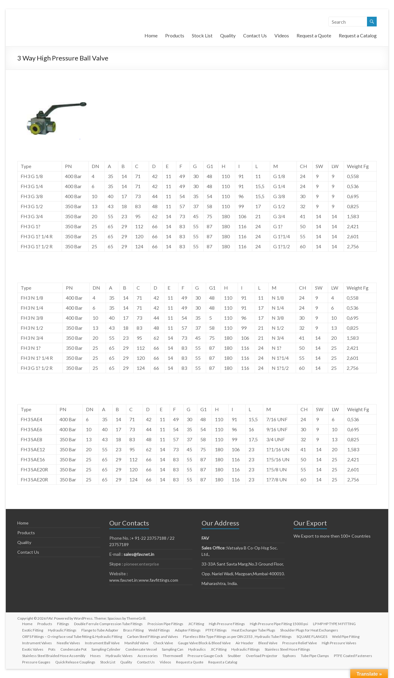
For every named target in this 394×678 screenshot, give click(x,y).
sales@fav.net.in (139, 554)
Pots (52, 649)
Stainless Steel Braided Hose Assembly (53, 655)
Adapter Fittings (188, 630)
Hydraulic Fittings (62, 630)
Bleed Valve (267, 643)
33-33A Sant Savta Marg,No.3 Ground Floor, (243, 563)
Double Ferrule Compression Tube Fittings (108, 623)
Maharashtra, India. (220, 583)
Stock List (202, 35)
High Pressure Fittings (227, 623)
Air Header (244, 643)
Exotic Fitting (32, 630)
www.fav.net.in (123, 580)
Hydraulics (197, 649)
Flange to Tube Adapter (99, 630)
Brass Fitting (133, 630)
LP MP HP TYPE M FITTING (334, 623)
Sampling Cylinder (106, 649)
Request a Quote (314, 35)
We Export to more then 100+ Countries (332, 536)
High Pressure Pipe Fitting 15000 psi (279, 623)
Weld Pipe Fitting (345, 636)
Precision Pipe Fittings (165, 623)
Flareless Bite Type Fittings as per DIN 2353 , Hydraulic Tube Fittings (237, 636)
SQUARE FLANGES (312, 636)
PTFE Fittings (216, 630)
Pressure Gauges (36, 662)
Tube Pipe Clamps (315, 655)
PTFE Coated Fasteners (353, 655)
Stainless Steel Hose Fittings (287, 649)
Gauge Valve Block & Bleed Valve (204, 643)
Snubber (234, 655)
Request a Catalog (358, 35)
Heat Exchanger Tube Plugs (253, 630)
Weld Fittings (159, 630)
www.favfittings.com (158, 580)
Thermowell (173, 655)
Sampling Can (172, 649)
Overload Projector (261, 655)
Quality (228, 35)
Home (151, 35)
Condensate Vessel (141, 649)
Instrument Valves (37, 643)
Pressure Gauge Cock (205, 655)
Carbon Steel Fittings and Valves (152, 636)
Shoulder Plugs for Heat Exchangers (309, 630)
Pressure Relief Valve (299, 643)
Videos (281, 35)
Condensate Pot (73, 649)
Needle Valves (68, 643)
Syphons (289, 655)
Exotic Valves (32, 649)
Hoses (95, 655)
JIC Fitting (196, 623)
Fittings (63, 623)
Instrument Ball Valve (102, 643)
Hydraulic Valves (119, 655)
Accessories (148, 655)
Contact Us (255, 35)
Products (174, 35)
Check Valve (163, 643)
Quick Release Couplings (75, 662)
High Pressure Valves (339, 643)
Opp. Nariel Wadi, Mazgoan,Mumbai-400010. (243, 573)
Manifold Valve (136, 643)
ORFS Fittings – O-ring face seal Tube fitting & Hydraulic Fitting (72, 636)
